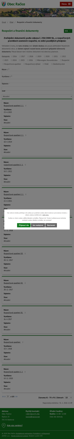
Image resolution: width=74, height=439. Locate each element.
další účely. (46, 215)
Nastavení (51, 225)
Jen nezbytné (38, 225)
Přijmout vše (24, 225)
